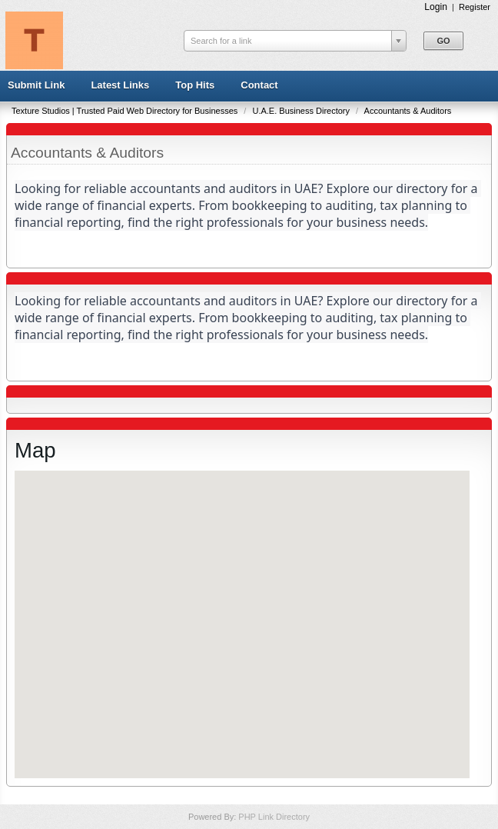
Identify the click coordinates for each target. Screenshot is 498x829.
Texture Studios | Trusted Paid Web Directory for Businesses (126, 110)
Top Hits (194, 85)
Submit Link (36, 85)
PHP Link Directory (274, 816)
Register (474, 7)
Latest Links (120, 85)
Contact (259, 85)
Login (435, 7)
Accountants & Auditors (408, 110)
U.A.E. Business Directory (302, 110)
